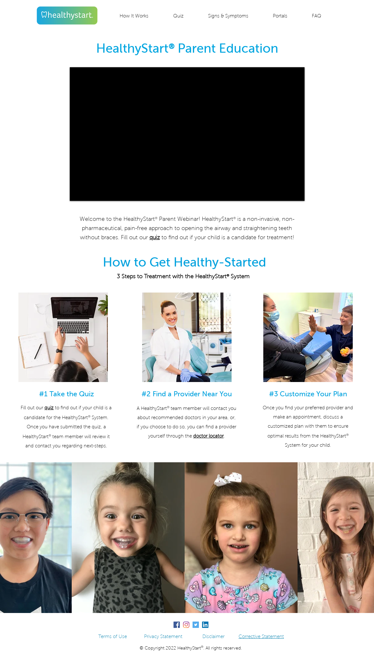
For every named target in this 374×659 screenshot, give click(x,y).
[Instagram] (186, 625)
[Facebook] (177, 625)
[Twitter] (196, 625)
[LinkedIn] (205, 625)
